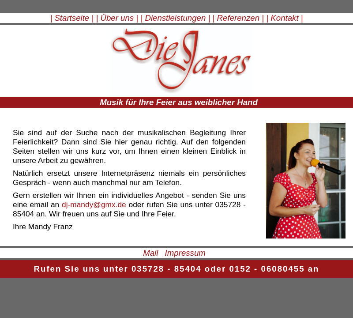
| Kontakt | (284, 18)
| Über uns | (117, 18)
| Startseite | (72, 18)
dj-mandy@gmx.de (94, 204)
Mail (150, 252)
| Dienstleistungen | (175, 18)
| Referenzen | (238, 18)
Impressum (185, 252)
